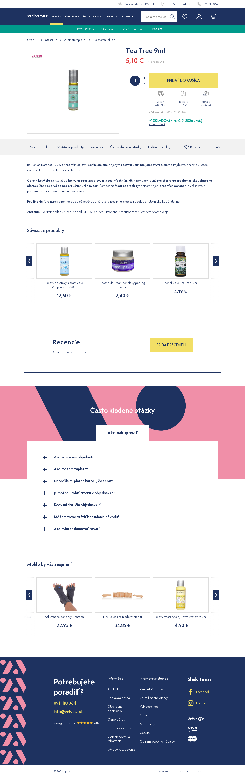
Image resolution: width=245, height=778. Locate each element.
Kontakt (113, 689)
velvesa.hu (182, 771)
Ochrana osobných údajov (157, 741)
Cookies (145, 733)
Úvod (30, 40)
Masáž (49, 40)
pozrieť (157, 29)
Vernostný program (152, 689)
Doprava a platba (119, 698)
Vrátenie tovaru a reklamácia (119, 739)
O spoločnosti (117, 719)
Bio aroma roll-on (104, 40)
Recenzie (96, 147)
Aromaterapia (73, 40)
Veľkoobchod (149, 706)
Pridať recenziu (171, 344)
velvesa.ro (199, 771)
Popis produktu (39, 147)
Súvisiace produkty (70, 147)
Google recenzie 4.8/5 (77, 723)
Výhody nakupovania (121, 749)
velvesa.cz (164, 771)
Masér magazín (149, 724)
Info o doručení (157, 124)
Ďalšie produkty (159, 147)
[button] (29, 261)
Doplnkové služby (119, 728)
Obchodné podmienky (115, 709)
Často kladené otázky (125, 147)
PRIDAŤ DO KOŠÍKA (183, 80)
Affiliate (144, 715)
